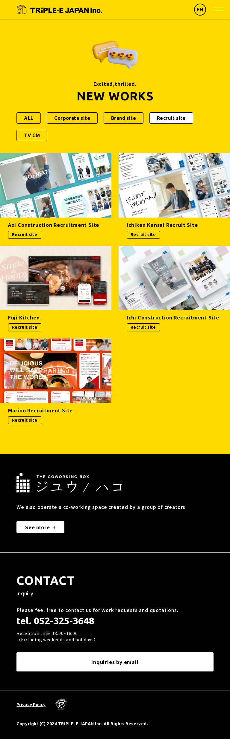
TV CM (32, 135)
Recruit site (171, 118)
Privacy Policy (31, 704)
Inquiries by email (114, 661)
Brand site (123, 118)
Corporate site (72, 118)
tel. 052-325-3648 (55, 620)
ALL (28, 118)
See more (37, 527)
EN (200, 9)
